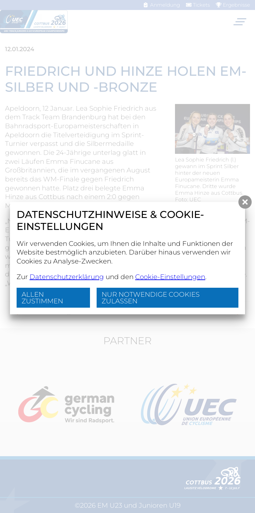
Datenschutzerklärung (67, 277)
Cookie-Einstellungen (170, 277)
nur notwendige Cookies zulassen (151, 297)
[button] (245, 202)
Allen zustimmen (42, 297)
